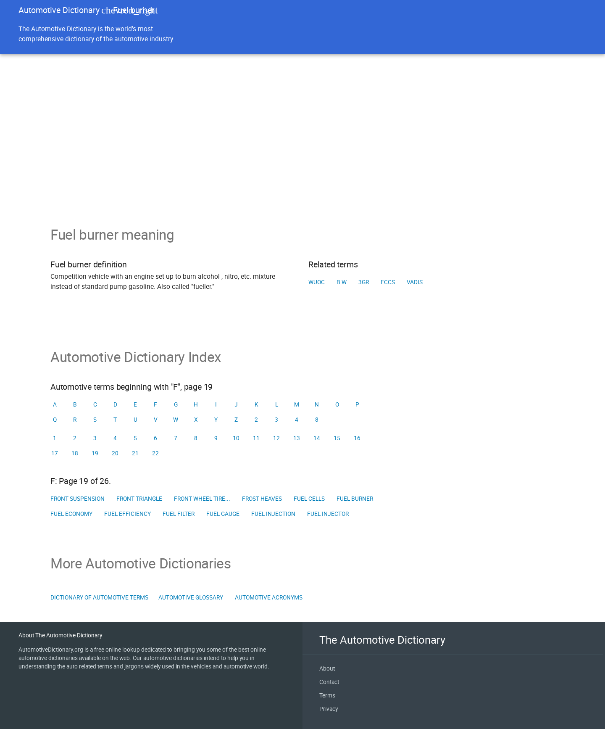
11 (256, 438)
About (327, 668)
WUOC (316, 282)
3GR (363, 282)
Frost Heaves (262, 498)
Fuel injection (273, 514)
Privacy (328, 709)
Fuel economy (71, 514)
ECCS (388, 282)
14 (316, 438)
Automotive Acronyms (268, 597)
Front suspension (77, 498)
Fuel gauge (222, 514)
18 (74, 453)
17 (54, 453)
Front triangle (139, 498)
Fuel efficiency (127, 514)
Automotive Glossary (190, 597)
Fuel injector (328, 514)
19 (95, 453)
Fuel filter (179, 514)
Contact (329, 682)
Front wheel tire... (202, 498)
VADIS (415, 282)
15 (337, 438)
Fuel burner (355, 498)
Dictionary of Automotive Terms (99, 597)
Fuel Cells (309, 498)
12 (276, 438)
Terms (327, 695)
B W (342, 282)
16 (357, 438)
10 (236, 438)
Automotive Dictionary (59, 10)
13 (296, 438)
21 (135, 453)
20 (115, 453)
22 (155, 453)
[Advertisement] (302, 163)
